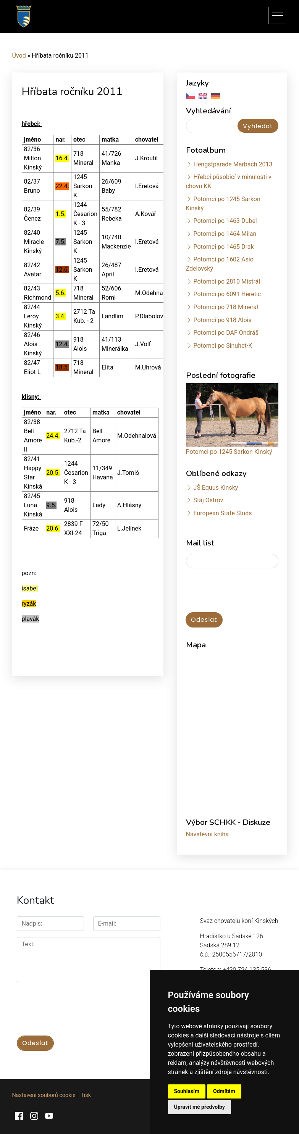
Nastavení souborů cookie (44, 1094)
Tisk (86, 1094)
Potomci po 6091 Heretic (227, 294)
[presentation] (75, 1004)
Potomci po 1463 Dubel (225, 220)
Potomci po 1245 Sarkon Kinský (229, 451)
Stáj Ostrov (208, 500)
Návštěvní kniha (207, 834)
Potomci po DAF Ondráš (225, 332)
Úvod (19, 55)
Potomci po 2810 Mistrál (226, 281)
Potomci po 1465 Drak (223, 246)
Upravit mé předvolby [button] (199, 1107)
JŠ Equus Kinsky (215, 487)
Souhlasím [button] (187, 1091)
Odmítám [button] (224, 1091)
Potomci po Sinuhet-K (222, 345)
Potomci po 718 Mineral (225, 307)
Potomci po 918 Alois (222, 320)
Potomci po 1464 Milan (224, 233)
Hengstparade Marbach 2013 (232, 164)
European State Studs (222, 513)
